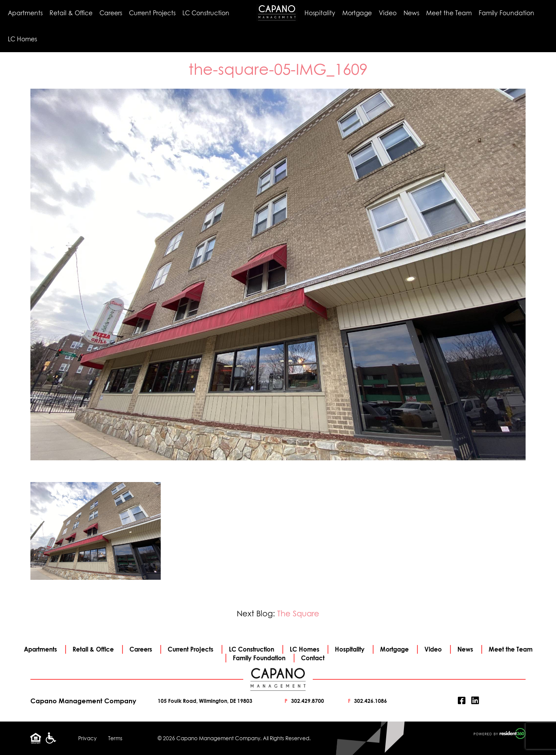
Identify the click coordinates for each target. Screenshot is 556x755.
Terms (115, 738)
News (411, 13)
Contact (312, 658)
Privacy (87, 738)
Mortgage (357, 13)
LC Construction (205, 13)
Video (388, 13)
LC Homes (22, 39)
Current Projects (152, 13)
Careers (110, 13)
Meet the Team (449, 13)
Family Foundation (506, 13)
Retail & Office (71, 13)
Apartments (25, 13)
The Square (298, 613)
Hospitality (319, 13)
